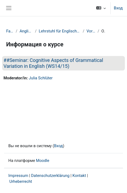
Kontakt (79, 175)
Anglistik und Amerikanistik (26, 31)
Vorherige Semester (91, 31)
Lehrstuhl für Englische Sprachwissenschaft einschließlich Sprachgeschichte (59, 31)
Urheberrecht (20, 181)
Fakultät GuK (10, 31)
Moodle (42, 160)
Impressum (18, 175)
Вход (118, 8)
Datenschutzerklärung (50, 175)
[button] (101, 8)
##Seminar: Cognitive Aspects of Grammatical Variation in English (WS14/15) (53, 63)
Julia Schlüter (41, 78)
